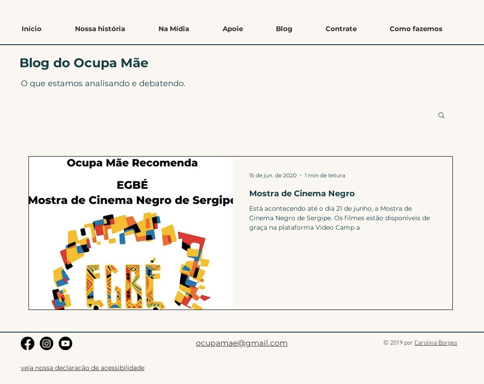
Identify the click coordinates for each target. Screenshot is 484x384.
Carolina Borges (435, 343)
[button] (416, 29)
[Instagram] (46, 343)
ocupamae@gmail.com (242, 342)
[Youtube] (65, 343)
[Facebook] (27, 343)
